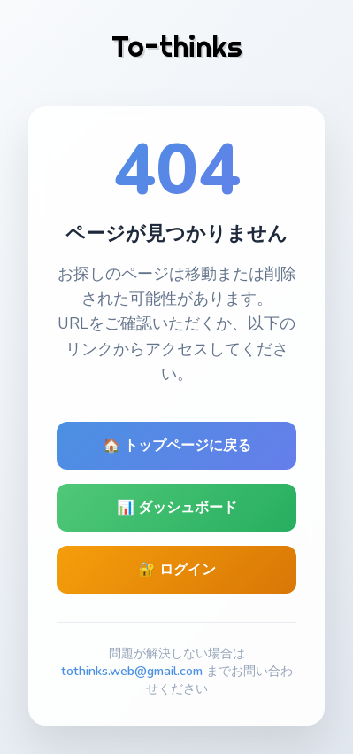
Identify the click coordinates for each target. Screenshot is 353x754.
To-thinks (176, 46)
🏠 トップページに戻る (177, 445)
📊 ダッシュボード (177, 507)
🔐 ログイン (177, 569)
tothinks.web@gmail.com (132, 671)
